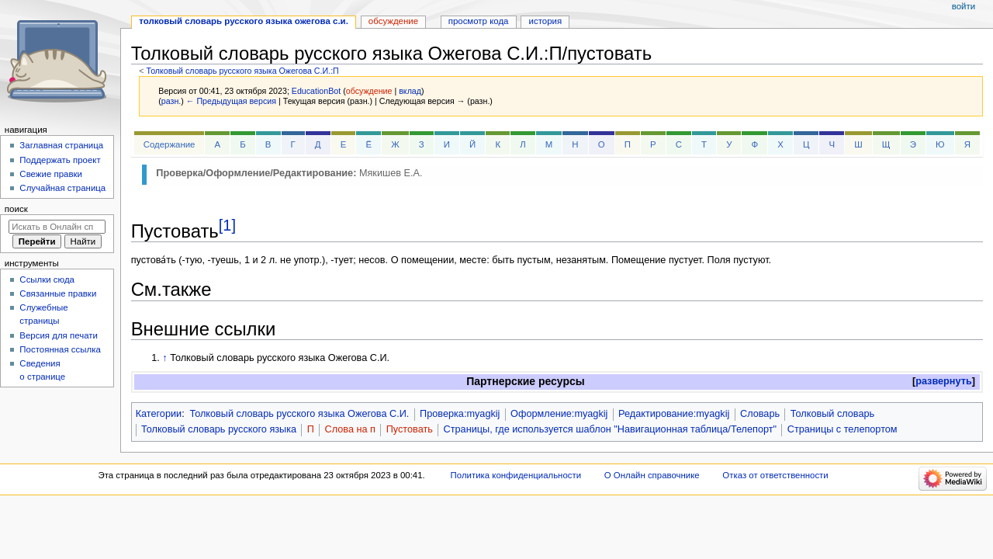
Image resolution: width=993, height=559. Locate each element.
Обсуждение (393, 21)
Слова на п (350, 429)
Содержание (169, 144)
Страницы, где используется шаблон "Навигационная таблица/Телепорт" (610, 429)
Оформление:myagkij (558, 413)
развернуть (943, 381)
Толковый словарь (832, 413)
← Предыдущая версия (231, 101)
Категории (159, 413)
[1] (227, 225)
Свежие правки (50, 174)
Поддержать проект (59, 160)
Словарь (760, 413)
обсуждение (369, 90)
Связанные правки (57, 293)
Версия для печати (58, 335)
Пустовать (409, 429)
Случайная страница (62, 188)
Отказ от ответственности (775, 475)
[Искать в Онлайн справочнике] (57, 227)
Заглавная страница (61, 145)
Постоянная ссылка (59, 349)
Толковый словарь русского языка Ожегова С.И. (299, 413)
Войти (963, 6)
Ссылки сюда (46, 279)
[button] (943, 381)
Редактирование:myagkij (673, 413)
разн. (171, 101)
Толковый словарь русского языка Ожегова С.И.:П (242, 70)
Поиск (16, 209)
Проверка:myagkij (460, 413)
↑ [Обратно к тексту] (164, 357)
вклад (410, 90)
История (545, 21)
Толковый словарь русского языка (218, 429)
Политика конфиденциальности (516, 475)
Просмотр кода (478, 21)
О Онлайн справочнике (652, 475)
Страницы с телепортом (842, 429)
